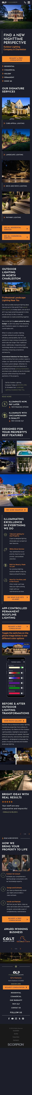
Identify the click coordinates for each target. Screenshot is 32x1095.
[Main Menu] (29, 2)
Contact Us (16, 1008)
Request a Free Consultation (16, 59)
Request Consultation (16, 987)
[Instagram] (16, 1019)
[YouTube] (12, 1019)
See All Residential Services (16, 228)
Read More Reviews (10, 838)
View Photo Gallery (14, 721)
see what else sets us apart (18, 598)
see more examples (16, 510)
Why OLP (16, 1004)
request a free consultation (18, 919)
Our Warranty (16, 1000)
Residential (16, 993)
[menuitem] (16, 1030)
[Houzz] (20, 1019)
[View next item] (29, 834)
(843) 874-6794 (22, 385)
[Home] (9, 2)
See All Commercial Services (16, 237)
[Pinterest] (23, 1019)
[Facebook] (9, 1019)
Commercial (16, 996)
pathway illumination (22, 369)
